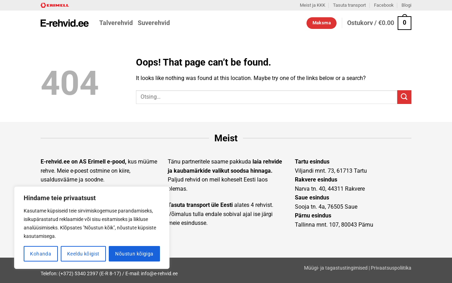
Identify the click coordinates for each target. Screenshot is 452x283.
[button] (379, 23)
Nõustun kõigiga (134, 254)
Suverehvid (154, 22)
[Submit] (404, 97)
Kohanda (40, 254)
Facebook (384, 5)
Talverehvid (116, 22)
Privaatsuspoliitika (391, 268)
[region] (92, 227)
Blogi (406, 5)
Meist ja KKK (312, 5)
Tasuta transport (349, 5)
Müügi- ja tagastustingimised (336, 268)
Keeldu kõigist (83, 254)
